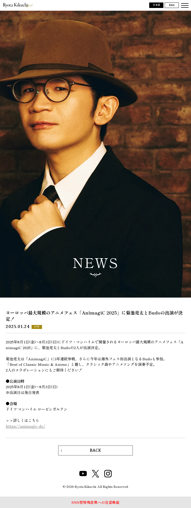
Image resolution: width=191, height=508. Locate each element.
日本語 (156, 5)
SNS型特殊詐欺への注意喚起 (95, 502)
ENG (172, 5)
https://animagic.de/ (25, 426)
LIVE (37, 326)
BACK (95, 450)
